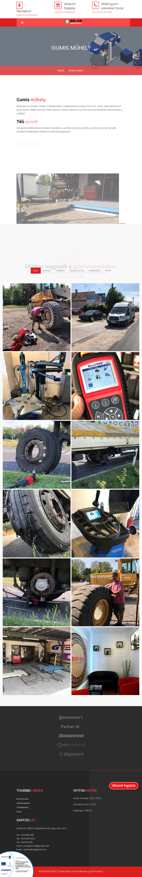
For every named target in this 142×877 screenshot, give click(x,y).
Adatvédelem (23, 803)
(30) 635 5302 (28, 838)
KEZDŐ (61, 70)
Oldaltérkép (22, 807)
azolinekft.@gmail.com (35, 849)
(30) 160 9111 (27, 842)
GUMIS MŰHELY (76, 70)
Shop (19, 811)
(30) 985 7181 (27, 835)
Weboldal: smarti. (68, 871)
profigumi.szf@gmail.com (36, 845)
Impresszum (23, 798)
